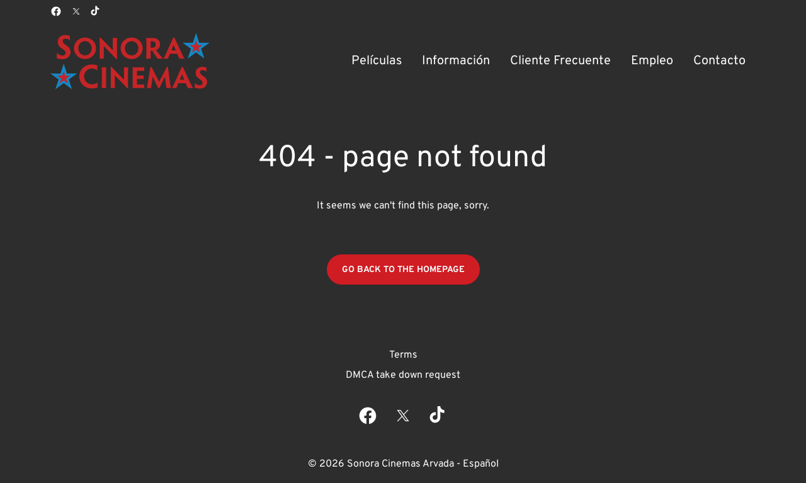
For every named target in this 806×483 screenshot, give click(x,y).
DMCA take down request (403, 375)
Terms (403, 355)
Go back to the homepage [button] (403, 269)
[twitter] (76, 11)
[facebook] (56, 11)
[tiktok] (95, 11)
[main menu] (548, 61)
